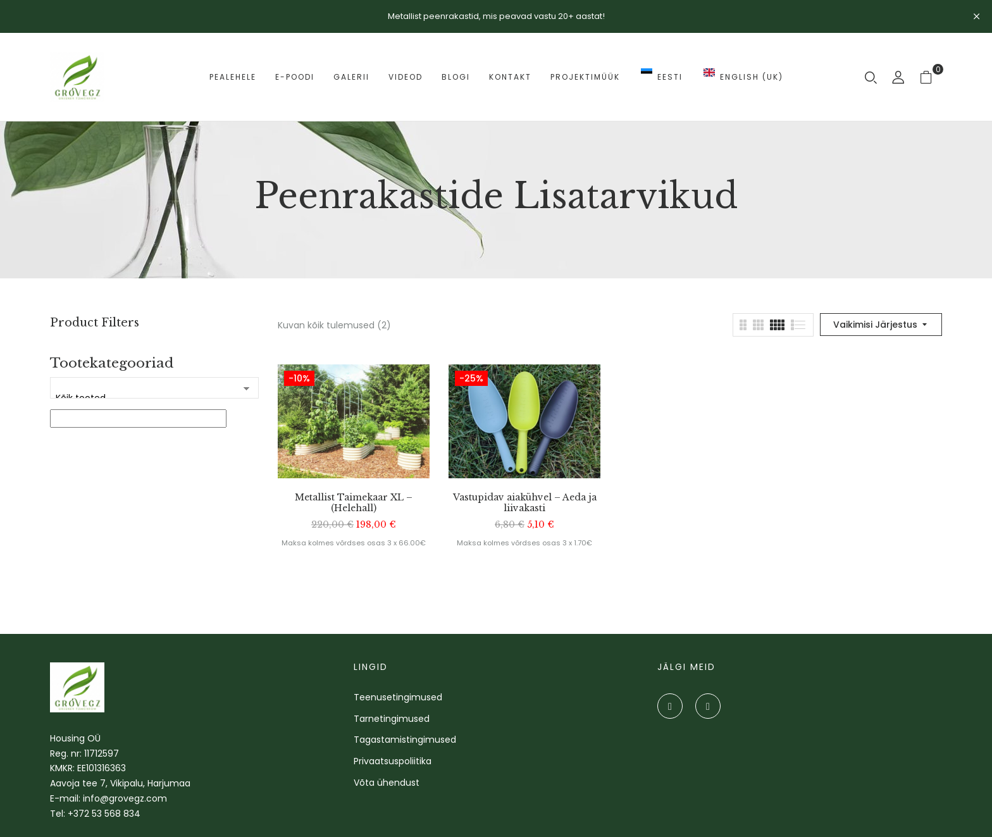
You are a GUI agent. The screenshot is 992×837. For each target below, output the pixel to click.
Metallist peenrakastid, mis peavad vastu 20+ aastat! (496, 16)
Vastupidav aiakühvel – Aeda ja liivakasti (525, 503)
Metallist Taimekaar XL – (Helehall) (353, 503)
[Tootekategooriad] (154, 388)
